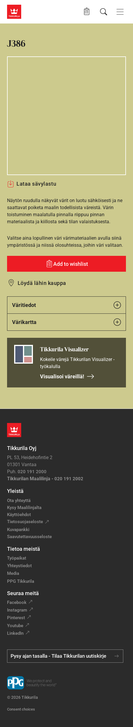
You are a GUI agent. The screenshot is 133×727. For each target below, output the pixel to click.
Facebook (16, 602)
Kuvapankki (18, 529)
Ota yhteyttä (19, 500)
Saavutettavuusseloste (29, 536)
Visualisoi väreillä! (67, 376)
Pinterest (16, 617)
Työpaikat (16, 558)
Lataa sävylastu (31, 183)
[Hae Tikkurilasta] (103, 11)
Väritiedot (66, 305)
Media (13, 573)
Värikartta (66, 322)
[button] (87, 12)
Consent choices (21, 709)
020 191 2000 (32, 471)
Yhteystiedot (19, 565)
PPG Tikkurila (20, 581)
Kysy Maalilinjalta (24, 507)
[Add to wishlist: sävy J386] (66, 264)
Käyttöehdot (19, 514)
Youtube (15, 625)
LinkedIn (15, 633)
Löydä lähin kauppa (42, 283)
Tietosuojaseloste (25, 521)
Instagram (17, 610)
